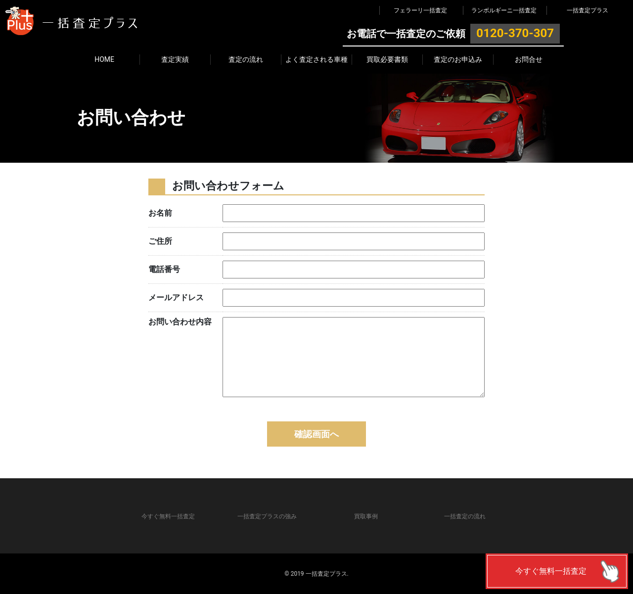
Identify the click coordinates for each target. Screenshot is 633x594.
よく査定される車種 (316, 59)
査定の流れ (245, 59)
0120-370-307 (515, 33)
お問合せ (529, 59)
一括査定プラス (587, 10)
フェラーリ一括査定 (420, 10)
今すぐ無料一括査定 (551, 571)
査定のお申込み (458, 59)
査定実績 (175, 59)
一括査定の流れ (465, 516)
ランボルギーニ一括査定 (504, 10)
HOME (104, 59)
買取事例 (366, 516)
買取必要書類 (387, 59)
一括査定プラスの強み (267, 516)
